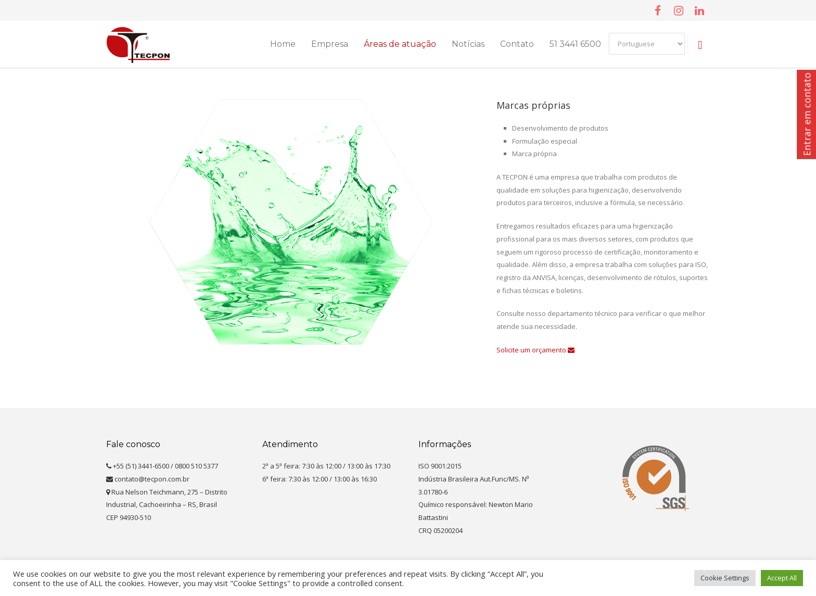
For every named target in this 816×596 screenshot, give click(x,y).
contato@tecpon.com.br (147, 479)
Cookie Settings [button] (724, 577)
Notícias (468, 44)
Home (283, 44)
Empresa (329, 44)
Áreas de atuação (400, 44)
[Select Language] (647, 44)
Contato (517, 44)
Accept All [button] (782, 577)
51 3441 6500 (575, 44)
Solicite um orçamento (535, 349)
